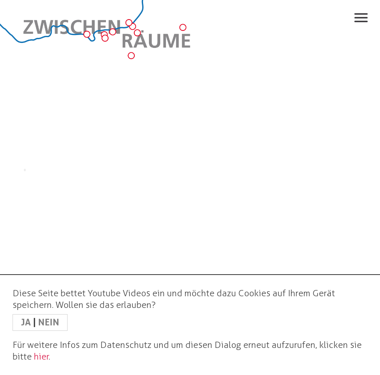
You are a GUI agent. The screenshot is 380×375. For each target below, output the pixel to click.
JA (27, 322)
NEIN (48, 322)
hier (41, 356)
